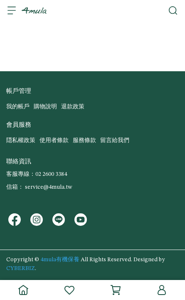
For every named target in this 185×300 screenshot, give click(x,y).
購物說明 (45, 107)
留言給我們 (114, 140)
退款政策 (72, 107)
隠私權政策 (20, 140)
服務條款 (84, 140)
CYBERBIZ (20, 268)
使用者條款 (54, 140)
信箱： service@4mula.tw (39, 187)
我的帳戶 (18, 107)
